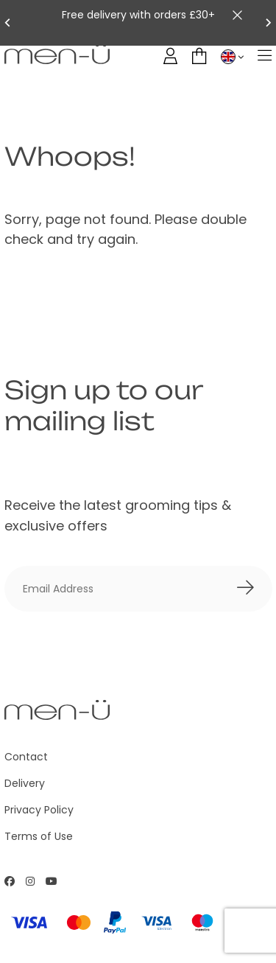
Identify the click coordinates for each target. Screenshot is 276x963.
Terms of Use (38, 836)
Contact (26, 756)
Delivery (24, 783)
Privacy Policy (39, 809)
